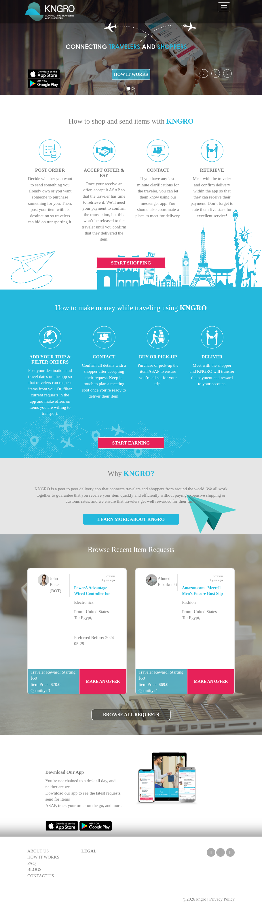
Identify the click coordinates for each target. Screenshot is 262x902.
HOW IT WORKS (131, 74)
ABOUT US (38, 851)
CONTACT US (40, 875)
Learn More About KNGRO (131, 519)
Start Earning (131, 442)
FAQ (31, 863)
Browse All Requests (131, 714)
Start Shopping (131, 262)
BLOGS (34, 869)
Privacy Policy (222, 899)
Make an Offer (103, 681)
